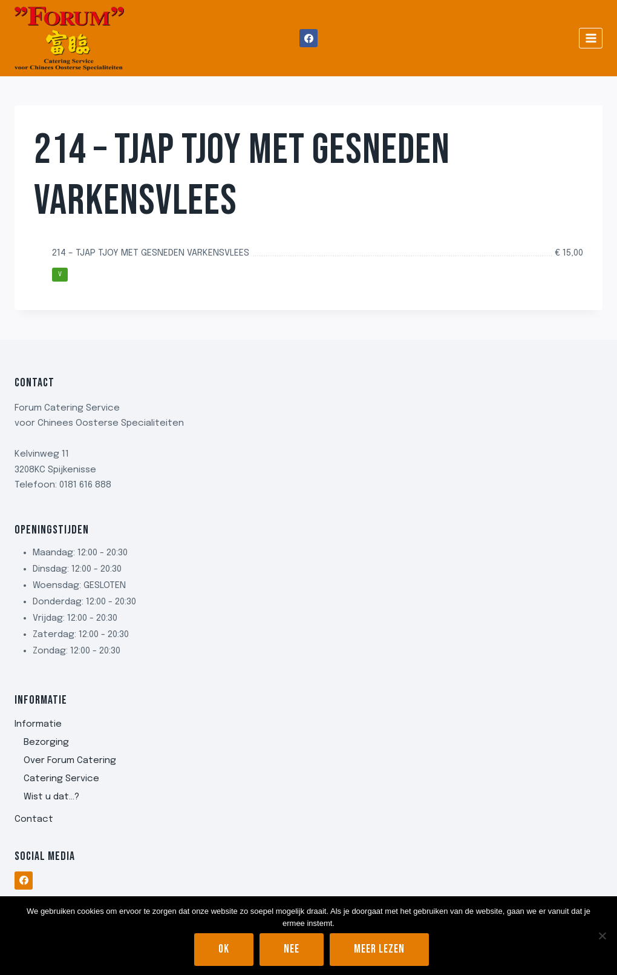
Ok (223, 949)
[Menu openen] (590, 38)
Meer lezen (379, 949)
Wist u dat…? (51, 797)
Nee (291, 949)
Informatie (38, 724)
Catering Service (61, 779)
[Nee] (602, 936)
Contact (34, 819)
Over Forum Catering (70, 760)
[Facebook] (308, 38)
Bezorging (46, 742)
